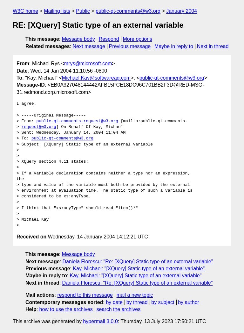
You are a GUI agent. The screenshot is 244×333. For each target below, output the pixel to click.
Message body (78, 39)
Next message (89, 46)
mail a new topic (135, 295)
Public (83, 11)
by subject (162, 302)
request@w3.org (39, 127)
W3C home (25, 11)
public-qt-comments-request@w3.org (77, 121)
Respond (109, 39)
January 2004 (181, 11)
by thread (137, 302)
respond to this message (84, 295)
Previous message (130, 46)
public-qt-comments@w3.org (128, 11)
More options (137, 39)
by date (114, 302)
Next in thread (213, 46)
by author (188, 302)
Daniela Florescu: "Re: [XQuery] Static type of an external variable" (138, 261)
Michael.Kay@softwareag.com (96, 78)
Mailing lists (57, 11)
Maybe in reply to (173, 46)
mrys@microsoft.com (88, 63)
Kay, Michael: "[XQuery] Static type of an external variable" (139, 268)
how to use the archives (66, 309)
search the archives (119, 309)
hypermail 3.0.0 (100, 321)
